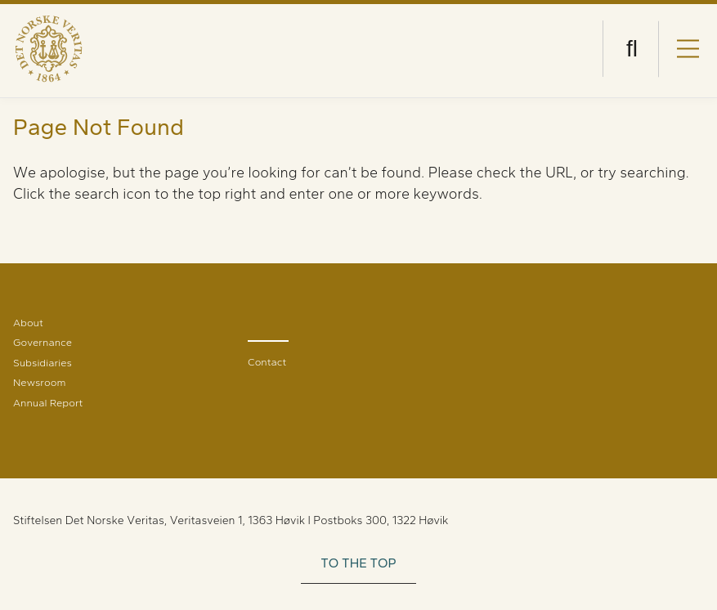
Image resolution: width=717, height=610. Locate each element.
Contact (267, 362)
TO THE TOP (358, 563)
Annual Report (48, 403)
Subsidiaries (42, 363)
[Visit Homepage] (49, 49)
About (28, 322)
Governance (42, 342)
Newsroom (39, 382)
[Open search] (632, 48)
